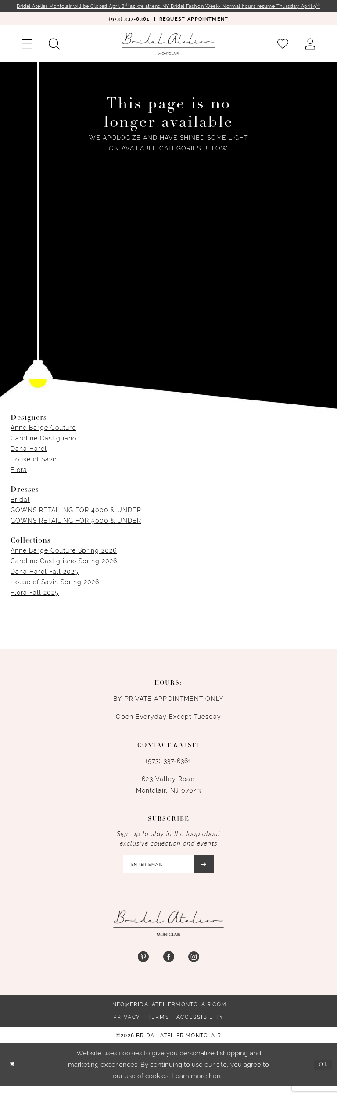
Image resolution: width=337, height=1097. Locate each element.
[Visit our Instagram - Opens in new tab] (194, 968)
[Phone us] (129, 26)
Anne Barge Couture (43, 435)
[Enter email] (168, 873)
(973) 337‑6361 (168, 768)
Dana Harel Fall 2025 (45, 578)
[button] (26, 51)
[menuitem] (129, 26)
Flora (19, 477)
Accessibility (200, 1028)
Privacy (126, 1028)
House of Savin (34, 466)
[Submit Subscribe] (210, 873)
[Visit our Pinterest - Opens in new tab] (143, 968)
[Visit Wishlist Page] (283, 51)
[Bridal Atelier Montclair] (168, 51)
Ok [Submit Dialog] (321, 1075)
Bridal (20, 507)
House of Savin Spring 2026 (55, 589)
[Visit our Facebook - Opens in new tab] (168, 968)
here (216, 1086)
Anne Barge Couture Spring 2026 (64, 557)
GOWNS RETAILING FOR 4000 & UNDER (76, 517)
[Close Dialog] (13, 1075)
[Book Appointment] (193, 26)
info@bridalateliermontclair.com (168, 1015)
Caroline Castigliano (43, 445)
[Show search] (54, 51)
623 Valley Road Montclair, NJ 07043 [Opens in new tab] (168, 792)
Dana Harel (29, 456)
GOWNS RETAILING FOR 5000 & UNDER (76, 528)
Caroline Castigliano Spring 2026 (64, 568)
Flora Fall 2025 (35, 600)
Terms (158, 1028)
